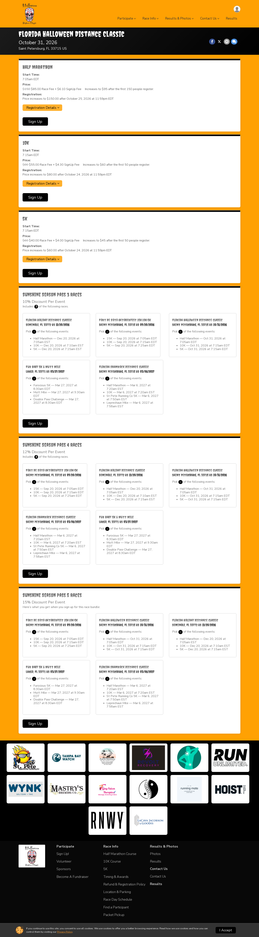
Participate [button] (125, 18)
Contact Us (158, 876)
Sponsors (64, 869)
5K (105, 869)
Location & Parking (117, 892)
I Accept (225, 930)
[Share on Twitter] (220, 42)
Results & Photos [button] (178, 18)
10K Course (112, 861)
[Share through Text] (234, 42)
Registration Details (41, 107)
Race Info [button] (149, 18)
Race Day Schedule (117, 899)
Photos (155, 854)
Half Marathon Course (119, 854)
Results (231, 18)
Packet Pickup (113, 915)
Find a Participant (116, 907)
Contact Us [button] (208, 18)
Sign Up (35, 121)
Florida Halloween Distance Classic (71, 34)
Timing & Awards (116, 877)
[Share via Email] (227, 42)
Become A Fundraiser (73, 877)
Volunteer (64, 861)
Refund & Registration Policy (124, 884)
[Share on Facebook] (212, 42)
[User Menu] (236, 9)
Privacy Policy (64, 932)
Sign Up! (63, 854)
